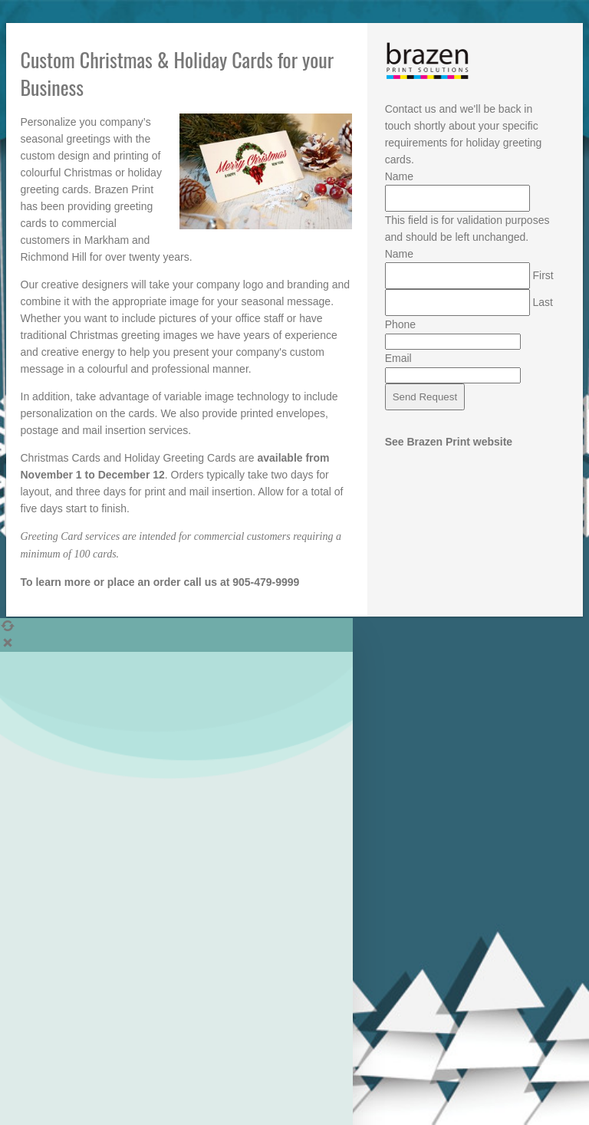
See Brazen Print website (449, 442)
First (543, 275)
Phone (400, 324)
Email (398, 358)
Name (399, 176)
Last (543, 302)
